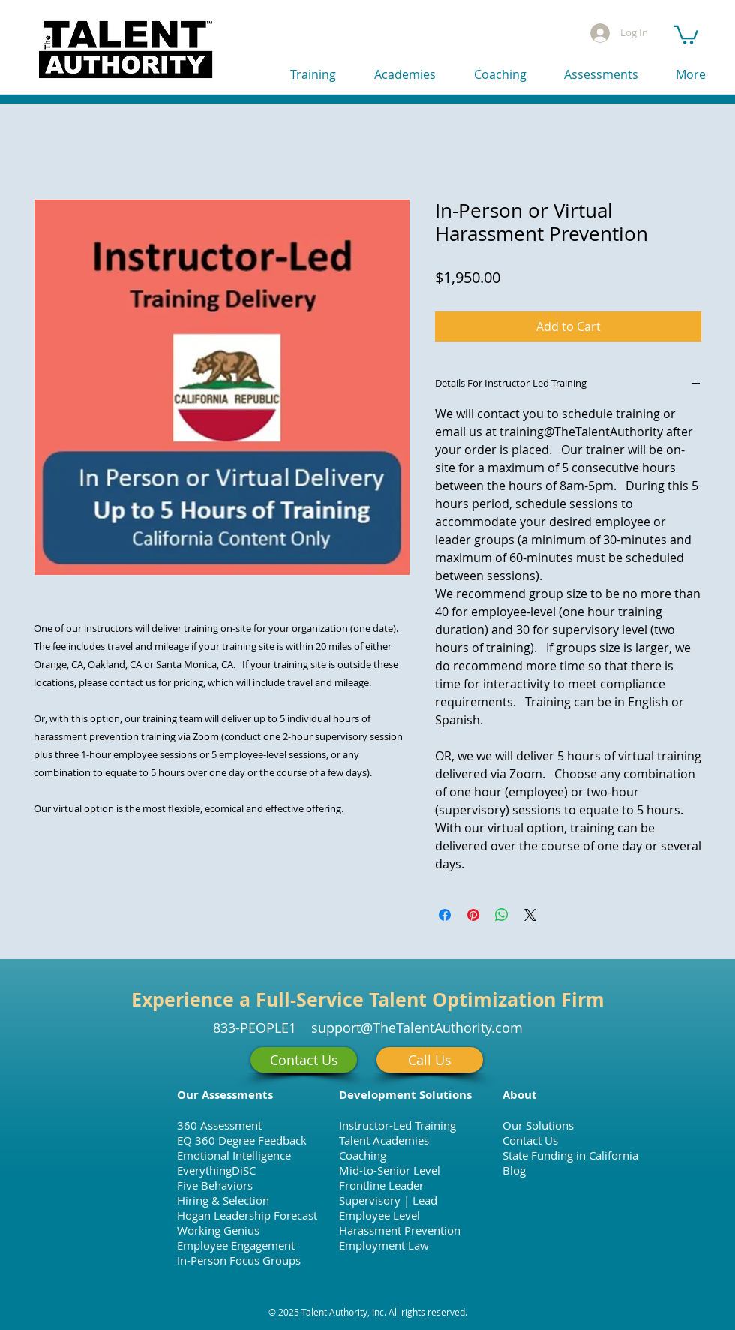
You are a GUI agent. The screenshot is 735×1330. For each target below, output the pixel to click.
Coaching (362, 1155)
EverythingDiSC (216, 1170)
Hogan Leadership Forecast (247, 1215)
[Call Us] (429, 1060)
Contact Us (530, 1140)
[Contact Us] (303, 1060)
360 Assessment (219, 1125)
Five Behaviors (215, 1185)
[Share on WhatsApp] (502, 915)
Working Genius (218, 1230)
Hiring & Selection (223, 1200)
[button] (686, 33)
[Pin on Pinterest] (473, 915)
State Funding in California (570, 1155)
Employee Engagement (236, 1245)
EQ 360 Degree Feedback (242, 1140)
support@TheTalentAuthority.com (417, 1028)
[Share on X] (530, 915)
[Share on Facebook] (445, 915)
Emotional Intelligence (234, 1155)
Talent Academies (384, 1140)
